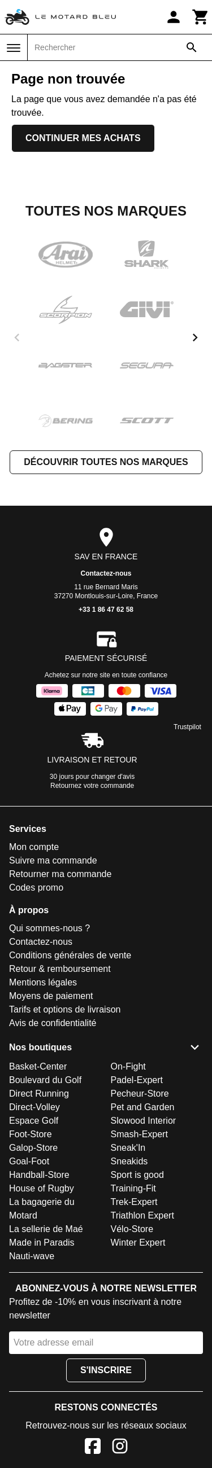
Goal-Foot (29, 1161)
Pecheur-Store (140, 1093)
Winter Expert (138, 1242)
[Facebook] (93, 1448)
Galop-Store (33, 1148)
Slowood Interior (143, 1120)
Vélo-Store (132, 1229)
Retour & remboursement (60, 969)
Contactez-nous (106, 573)
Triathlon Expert (142, 1215)
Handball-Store (39, 1175)
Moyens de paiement (51, 996)
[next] (195, 337)
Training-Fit (133, 1188)
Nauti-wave (31, 1256)
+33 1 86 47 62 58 (106, 610)
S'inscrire (106, 1370)
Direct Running (39, 1093)
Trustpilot (187, 727)
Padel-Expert (137, 1080)
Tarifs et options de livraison (64, 1009)
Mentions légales (43, 982)
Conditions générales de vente (70, 955)
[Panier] (201, 17)
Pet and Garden (143, 1107)
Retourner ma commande (60, 874)
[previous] (17, 337)
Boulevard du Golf (45, 1080)
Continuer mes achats (83, 138)
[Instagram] (120, 1448)
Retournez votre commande (92, 786)
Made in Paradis (42, 1242)
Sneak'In (128, 1148)
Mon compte (34, 847)
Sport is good (137, 1175)
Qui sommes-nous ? (49, 928)
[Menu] (13, 48)
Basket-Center (38, 1066)
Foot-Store (30, 1134)
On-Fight (128, 1066)
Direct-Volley (34, 1107)
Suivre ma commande (53, 860)
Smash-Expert (139, 1134)
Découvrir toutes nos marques (106, 462)
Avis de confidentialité (52, 1023)
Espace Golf (33, 1120)
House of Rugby (41, 1188)
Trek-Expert (134, 1202)
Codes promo (36, 887)
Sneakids (129, 1161)
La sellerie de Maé (46, 1229)
